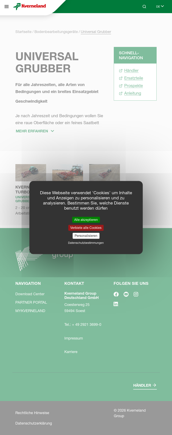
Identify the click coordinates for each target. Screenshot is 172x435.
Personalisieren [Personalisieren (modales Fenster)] (86, 236)
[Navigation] (6, 6)
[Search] (144, 6)
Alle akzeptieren (86, 220)
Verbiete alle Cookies (85, 228)
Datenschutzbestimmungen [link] (86, 243)
